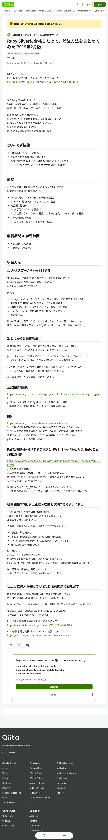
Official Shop (8, 825)
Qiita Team (7, 815)
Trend (7, 10)
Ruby (10, 53)
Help (4, 797)
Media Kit (6, 787)
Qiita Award (35, 792)
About (5, 768)
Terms (5, 773)
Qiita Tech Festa (36, 787)
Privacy (5, 778)
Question (17, 10)
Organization (84, 10)
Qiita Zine (7, 820)
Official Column (65, 10)
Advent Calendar (37, 782)
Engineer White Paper (39, 797)
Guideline (7, 782)
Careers (33, 820)
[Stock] (19, 645)
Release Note (35, 768)
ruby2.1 (18, 53)
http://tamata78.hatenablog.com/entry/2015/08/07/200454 (39, 625)
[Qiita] (8, 4)
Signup (99, 4)
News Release (36, 830)
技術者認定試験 (32, 53)
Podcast (60, 792)
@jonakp (19, 35)
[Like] (10, 645)
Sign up (54, 686)
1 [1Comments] (28, 645)
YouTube (61, 787)
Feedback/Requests (11, 792)
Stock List (31, 10)
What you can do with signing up (31, 679)
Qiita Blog (34, 825)
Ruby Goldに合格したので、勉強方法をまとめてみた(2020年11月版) (43, 82)
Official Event (45, 10)
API (31, 802)
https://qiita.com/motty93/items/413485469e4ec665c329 (38, 635)
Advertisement (9, 802)
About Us (33, 815)
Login (87, 4)
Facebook (61, 782)
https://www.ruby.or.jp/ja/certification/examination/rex (37, 423)
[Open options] (64, 835)
